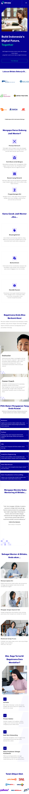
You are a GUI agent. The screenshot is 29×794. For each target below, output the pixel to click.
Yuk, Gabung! (14, 60)
